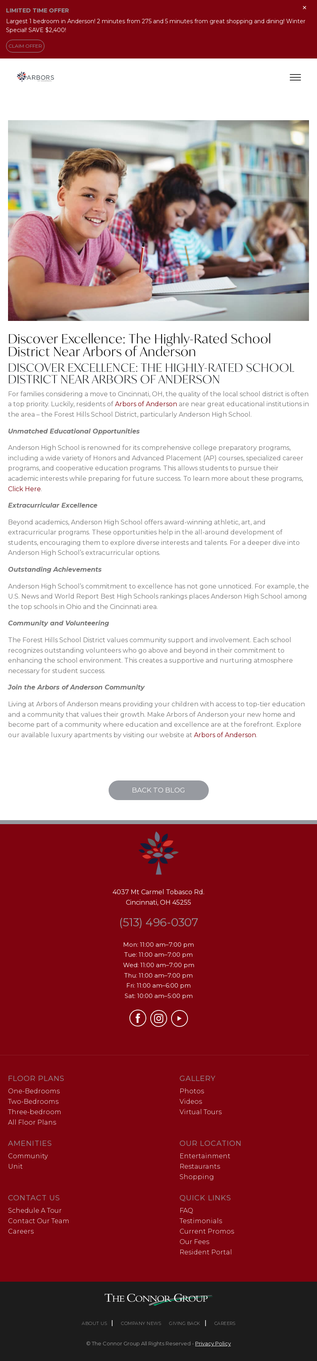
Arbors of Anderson (146, 404)
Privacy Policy (213, 1343)
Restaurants (200, 1166)
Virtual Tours (201, 1112)
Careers (21, 1231)
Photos (192, 1091)
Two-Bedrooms (33, 1101)
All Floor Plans (32, 1122)
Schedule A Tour (35, 1210)
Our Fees (194, 1242)
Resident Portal (206, 1252)
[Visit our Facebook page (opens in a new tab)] (137, 1024)
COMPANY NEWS (141, 1323)
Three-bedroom (34, 1112)
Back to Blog (158, 790)
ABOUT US (94, 1323)
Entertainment (205, 1156)
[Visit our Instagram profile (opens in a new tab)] (158, 1024)
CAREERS (225, 1323)
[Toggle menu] (295, 77)
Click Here (24, 489)
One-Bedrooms (34, 1091)
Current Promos (207, 1231)
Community (28, 1156)
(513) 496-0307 (158, 922)
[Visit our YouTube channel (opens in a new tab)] (179, 1024)
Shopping (197, 1177)
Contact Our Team (38, 1221)
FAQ (186, 1210)
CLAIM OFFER (25, 46)
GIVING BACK (184, 1323)
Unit (15, 1166)
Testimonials (201, 1221)
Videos (191, 1101)
